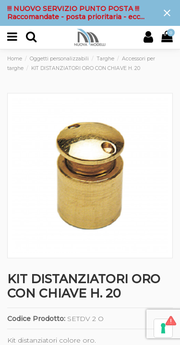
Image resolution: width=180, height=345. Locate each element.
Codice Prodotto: (36, 318)
